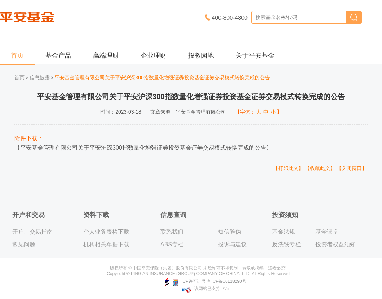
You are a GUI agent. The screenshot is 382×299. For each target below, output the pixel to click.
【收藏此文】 (320, 168)
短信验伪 (229, 232)
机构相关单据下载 (106, 244)
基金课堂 (326, 232)
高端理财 (106, 55)
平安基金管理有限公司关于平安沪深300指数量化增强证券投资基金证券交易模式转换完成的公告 (143, 148)
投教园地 (201, 55)
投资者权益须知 (335, 244)
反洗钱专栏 (286, 244)
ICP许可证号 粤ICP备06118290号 (205, 281)
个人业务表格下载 (106, 232)
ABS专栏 (171, 244)
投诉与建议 (232, 244)
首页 (17, 55)
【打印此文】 (288, 168)
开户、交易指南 (32, 232)
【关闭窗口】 (352, 168)
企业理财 (153, 55)
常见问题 (23, 244)
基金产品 (58, 55)
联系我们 (171, 232)
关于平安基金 (255, 55)
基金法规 (283, 232)
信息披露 (40, 77)
